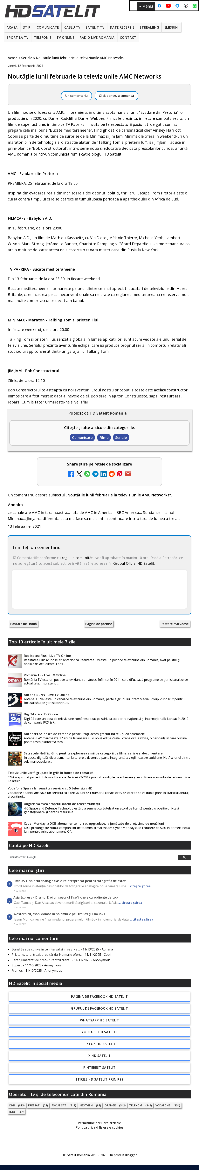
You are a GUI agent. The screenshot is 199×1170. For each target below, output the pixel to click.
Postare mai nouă (23, 624)
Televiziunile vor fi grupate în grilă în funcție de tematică (50, 773)
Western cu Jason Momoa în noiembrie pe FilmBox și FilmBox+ (59, 914)
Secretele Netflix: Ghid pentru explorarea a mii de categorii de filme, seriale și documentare (93, 753)
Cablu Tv (72, 27)
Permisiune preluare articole (99, 1123)
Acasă (12, 27)
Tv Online (65, 37)
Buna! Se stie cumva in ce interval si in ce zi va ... (46, 949)
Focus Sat (58, 1105)
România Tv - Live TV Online (45, 675)
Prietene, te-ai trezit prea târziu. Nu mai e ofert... (47, 954)
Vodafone (162, 1105)
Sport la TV (18, 37)
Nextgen (86, 1105)
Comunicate (48, 27)
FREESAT (34, 1105)
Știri (27, 27)
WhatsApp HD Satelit (99, 1020)
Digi (12, 1105)
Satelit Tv (95, 27)
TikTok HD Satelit (99, 1044)
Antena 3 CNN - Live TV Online (46, 695)
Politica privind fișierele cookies (99, 1127)
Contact (128, 37)
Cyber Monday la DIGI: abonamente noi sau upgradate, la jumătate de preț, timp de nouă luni (94, 823)
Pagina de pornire (98, 624)
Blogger (131, 1155)
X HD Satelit (99, 1056)
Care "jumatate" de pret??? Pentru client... (41, 960)
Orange (110, 1105)
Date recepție (122, 27)
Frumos (17, 970)
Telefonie (42, 37)
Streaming (149, 27)
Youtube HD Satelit (100, 1032)
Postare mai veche (175, 624)
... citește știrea (139, 886)
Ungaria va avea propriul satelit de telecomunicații (62, 804)
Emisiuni (171, 27)
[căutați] (91, 857)
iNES (12, 1111)
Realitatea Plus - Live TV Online (47, 656)
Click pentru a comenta (116, 96)
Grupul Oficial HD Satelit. (134, 563)
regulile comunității (78, 557)
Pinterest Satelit (99, 1067)
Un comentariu (76, 96)
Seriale (121, 437)
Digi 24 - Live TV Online (41, 714)
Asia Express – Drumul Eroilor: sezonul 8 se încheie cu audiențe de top (65, 897)
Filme (104, 437)
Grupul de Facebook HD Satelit (99, 1008)
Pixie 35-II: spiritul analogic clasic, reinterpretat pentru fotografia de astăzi (70, 881)
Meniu (146, 6)
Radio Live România (97, 37)
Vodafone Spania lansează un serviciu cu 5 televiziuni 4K (50, 788)
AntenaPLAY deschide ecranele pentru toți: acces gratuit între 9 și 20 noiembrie (84, 734)
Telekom (135, 1105)
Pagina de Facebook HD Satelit (99, 996)
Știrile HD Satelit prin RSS (99, 1079)
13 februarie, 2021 (24, 526)
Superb (17, 965)
